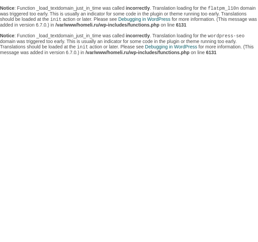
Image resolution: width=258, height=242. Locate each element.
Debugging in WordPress (144, 20)
